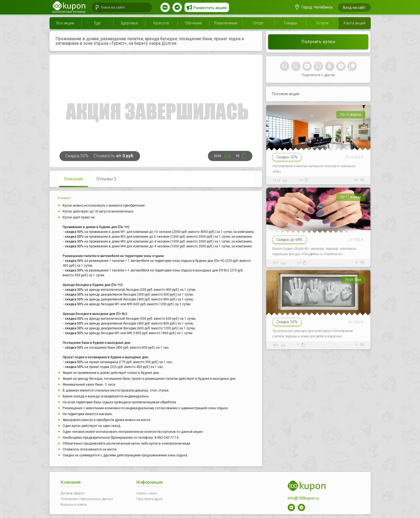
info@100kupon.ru (303, 498)
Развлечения (225, 23)
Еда (97, 23)
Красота (161, 23)
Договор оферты (73, 493)
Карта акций (354, 23)
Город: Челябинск (314, 7)
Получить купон (318, 41)
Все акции (65, 23)
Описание (73, 178)
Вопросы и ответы (74, 504)
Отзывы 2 (106, 178)
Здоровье (129, 23)
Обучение (193, 23)
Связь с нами (146, 493)
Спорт (258, 23)
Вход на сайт (354, 7)
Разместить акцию (210, 8)
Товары (290, 23)
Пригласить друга (149, 499)
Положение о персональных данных (87, 499)
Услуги (322, 23)
